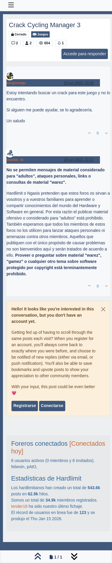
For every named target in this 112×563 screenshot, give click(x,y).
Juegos (40, 34)
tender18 (19, 506)
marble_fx (15, 160)
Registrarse (24, 405)
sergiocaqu (16, 83)
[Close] (103, 309)
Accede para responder (84, 53)
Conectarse (52, 405)
